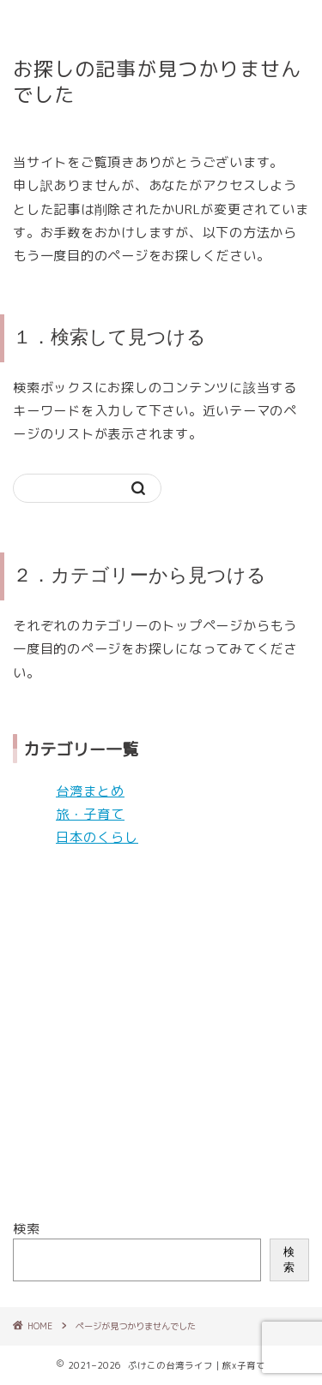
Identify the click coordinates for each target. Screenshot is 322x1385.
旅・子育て (90, 814)
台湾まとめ (90, 791)
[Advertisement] (161, 1033)
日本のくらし (97, 837)
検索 (26, 1229)
